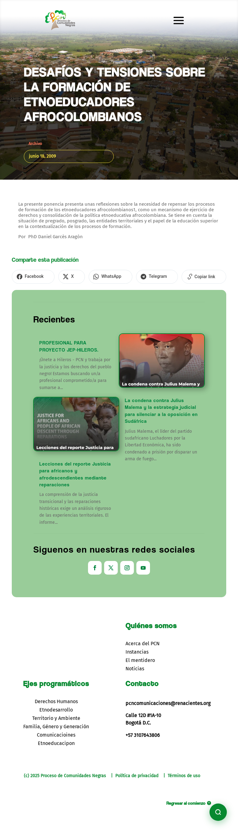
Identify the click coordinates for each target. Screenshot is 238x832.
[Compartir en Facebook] (30, 276)
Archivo (35, 143)
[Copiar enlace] (180, 276)
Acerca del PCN (143, 643)
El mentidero (140, 659)
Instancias (137, 651)
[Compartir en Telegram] (139, 276)
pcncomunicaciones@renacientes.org (168, 702)
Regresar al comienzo (185, 802)
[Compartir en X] (63, 276)
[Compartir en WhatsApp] (97, 276)
